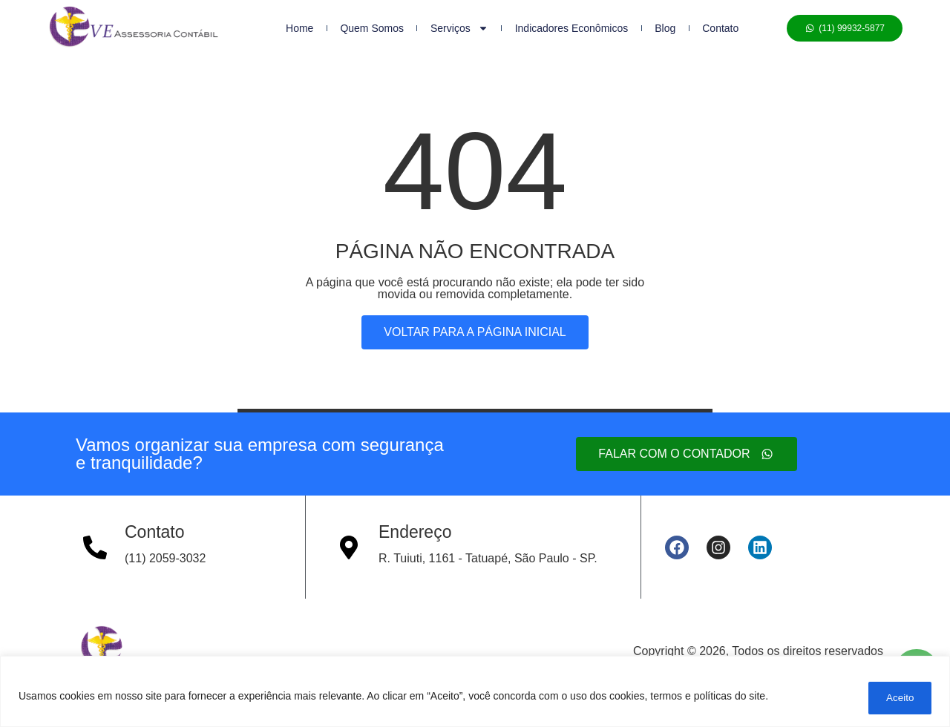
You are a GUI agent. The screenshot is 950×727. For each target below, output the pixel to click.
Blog (665, 28)
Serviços (459, 28)
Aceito (895, 698)
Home (299, 28)
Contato (720, 28)
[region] (475, 693)
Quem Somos (372, 28)
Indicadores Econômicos (572, 28)
